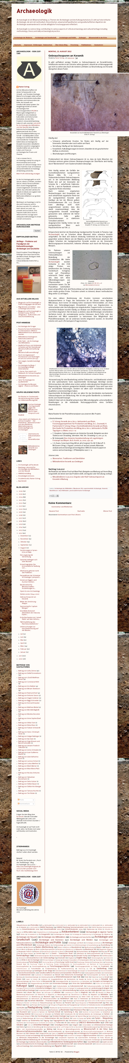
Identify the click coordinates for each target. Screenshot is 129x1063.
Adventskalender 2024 (74, 929)
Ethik (18, 960)
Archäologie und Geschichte (80, 937)
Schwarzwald (38, 1014)
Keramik (105, 488)
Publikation (83, 1005)
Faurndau (99, 960)
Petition (19, 1005)
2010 (20, 659)
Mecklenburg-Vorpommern (25, 994)
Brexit (61, 951)
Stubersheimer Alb (52, 1018)
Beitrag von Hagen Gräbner (28, 698)
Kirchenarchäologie (23, 981)
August (23, 548)
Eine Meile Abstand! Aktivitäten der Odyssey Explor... (30, 612)
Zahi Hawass (30, 1033)
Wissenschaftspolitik (55, 1031)
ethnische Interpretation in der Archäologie (36, 1037)
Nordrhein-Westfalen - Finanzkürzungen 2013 (45, 1001)
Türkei (58, 1023)
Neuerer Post (54, 511)
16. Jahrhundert (59, 925)
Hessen (57, 975)
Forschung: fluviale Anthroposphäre (57, 964)
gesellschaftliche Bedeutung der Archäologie (33, 1040)
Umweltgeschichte (61, 1025)
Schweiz (57, 1014)
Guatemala (38, 975)
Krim (47, 983)
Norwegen (70, 1001)
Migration (94, 994)
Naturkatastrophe (22, 998)
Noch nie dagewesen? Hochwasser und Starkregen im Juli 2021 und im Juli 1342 (29, 357)
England (71, 958)
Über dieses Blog (61, 45)
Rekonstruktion (89, 1008)
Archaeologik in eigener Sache (99, 932)
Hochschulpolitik (92, 975)
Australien (20, 947)
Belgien (108, 947)
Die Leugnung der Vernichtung (26, 556)
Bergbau (30, 949)
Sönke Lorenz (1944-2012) (29, 594)
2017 (20, 518)
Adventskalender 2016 (30, 929)
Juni (21, 637)
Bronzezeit (69, 951)
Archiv (23, 934)
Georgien (82, 971)
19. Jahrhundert (95, 925)
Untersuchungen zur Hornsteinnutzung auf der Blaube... (29, 628)
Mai (21, 640)
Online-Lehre (91, 1001)
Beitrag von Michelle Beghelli (28, 710)
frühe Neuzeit (105, 1037)
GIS (91, 968)
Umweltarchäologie (41, 1025)
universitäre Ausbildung (42, 1046)
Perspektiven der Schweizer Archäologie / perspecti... (30, 576)
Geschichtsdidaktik (107, 971)
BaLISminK (22, 481)
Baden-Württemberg (44, 947)
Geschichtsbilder (93, 971)
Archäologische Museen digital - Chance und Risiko (28, 385)
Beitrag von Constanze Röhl (28, 682)
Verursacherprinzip (50, 1027)
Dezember (24, 536)
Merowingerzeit (62, 994)
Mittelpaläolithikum (22, 996)
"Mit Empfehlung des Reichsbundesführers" (29, 623)
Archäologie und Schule (93, 943)
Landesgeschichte (82, 988)
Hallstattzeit (48, 975)
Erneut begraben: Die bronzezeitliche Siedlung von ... (30, 566)
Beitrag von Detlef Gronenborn (29, 673)
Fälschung (82, 968)
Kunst (107, 986)
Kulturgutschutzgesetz (43, 986)
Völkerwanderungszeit (90, 1027)
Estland (108, 958)
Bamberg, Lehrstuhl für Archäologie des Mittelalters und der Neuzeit (28, 469)
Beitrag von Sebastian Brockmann (26, 778)
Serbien (107, 1014)
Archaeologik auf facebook (28, 465)
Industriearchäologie (31, 977)
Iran (86, 977)
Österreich (70, 1046)
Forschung (74, 45)
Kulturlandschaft (76, 986)
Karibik (89, 979)
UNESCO (73, 1023)
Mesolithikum (75, 994)
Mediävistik (41, 994)
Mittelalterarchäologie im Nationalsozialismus (27, 337)
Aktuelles (108, 929)
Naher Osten (86, 996)
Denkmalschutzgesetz (42, 956)
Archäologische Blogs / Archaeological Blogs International (27, 367)
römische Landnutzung (103, 1044)
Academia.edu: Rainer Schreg (29, 478)
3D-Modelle (22, 927)
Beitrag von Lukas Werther (28, 763)
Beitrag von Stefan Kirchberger (29, 786)
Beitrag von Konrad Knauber (29, 703)
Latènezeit (56, 990)
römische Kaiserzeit (84, 1044)
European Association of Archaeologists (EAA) (78, 960)
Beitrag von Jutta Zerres (27, 671)
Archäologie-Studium (44, 945)
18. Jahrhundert (83, 925)
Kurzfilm (31, 988)
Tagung (46, 1020)
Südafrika (25, 1020)
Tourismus (20, 1023)
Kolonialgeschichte (62, 981)
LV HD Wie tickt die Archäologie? (65, 988)
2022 (20, 503)
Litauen (38, 992)
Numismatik (80, 1001)
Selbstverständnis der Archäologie (90, 1014)
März (22, 646)
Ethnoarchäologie (48, 960)
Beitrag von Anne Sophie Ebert (29, 718)
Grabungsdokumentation (93, 973)
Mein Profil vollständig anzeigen (28, 174)
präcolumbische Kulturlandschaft (60, 1044)
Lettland (108, 990)
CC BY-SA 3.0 (97, 283)
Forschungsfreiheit (23, 966)
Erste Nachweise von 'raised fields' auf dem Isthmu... (30, 618)
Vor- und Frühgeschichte (66, 1027)
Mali (93, 992)
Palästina (59, 1003)
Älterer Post (107, 511)
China (18, 953)
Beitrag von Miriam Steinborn (29, 689)
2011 (20, 656)
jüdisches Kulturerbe (76, 1040)
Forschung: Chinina (83, 962)
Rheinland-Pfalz (80, 1010)
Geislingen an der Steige (43, 971)
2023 (20, 500)
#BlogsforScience (22, 925)
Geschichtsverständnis (26, 973)
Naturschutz (35, 998)
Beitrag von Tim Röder (26, 793)
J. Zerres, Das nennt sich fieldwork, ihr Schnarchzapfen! (29, 372)
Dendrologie (107, 953)
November (24, 539)
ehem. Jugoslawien (106, 1035)
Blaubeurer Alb (78, 488)
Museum (47, 996)
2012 (20, 533)
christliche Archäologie (74, 1035)
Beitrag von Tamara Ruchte (28, 791)
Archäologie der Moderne (23, 37)
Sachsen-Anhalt (54, 1012)
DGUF (47, 953)
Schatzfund (106, 1012)
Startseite (17, 45)
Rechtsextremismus (66, 1008)
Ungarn (75, 1025)
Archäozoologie (58, 945)
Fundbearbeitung (50, 968)
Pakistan (26, 1003)
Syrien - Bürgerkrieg (103, 1018)
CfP (108, 951)
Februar (23, 649)
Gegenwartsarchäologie (24, 971)
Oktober (23, 542)
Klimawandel (47, 981)
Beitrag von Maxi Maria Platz (28, 768)
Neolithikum (54, 490)
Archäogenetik (44, 934)
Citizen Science (28, 953)
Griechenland (108, 973)
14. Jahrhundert (47, 925)
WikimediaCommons (92, 285)
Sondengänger (43, 1016)
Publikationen (86, 45)
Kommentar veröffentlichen (62, 507)
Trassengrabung (31, 1023)
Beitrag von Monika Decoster (29, 714)
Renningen (34, 1010)
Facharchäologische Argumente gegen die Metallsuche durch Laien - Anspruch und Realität (29, 410)
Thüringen (101, 1020)
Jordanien (44, 979)
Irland (94, 977)
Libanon (20, 992)
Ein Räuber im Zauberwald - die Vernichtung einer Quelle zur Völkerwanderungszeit (28, 398)
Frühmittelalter (36, 968)
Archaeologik (34, 11)
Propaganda (73, 1005)
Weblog (49, 1029)
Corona (39, 953)
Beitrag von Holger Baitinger (28, 736)
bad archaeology (34, 1035)
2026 (21, 491)
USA (107, 1023)
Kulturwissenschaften (94, 986)
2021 (20, 506)
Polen (27, 1005)
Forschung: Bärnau (48, 962)
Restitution (54, 1010)
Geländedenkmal (60, 971)
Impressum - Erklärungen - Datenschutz (38, 45)
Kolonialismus (75, 981)
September (24, 545)
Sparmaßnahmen (94, 1016)
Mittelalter (104, 994)
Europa (58, 960)
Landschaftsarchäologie (26, 990)
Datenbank (80, 953)
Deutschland (56, 956)
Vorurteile (78, 1027)
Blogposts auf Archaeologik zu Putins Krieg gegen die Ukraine (29, 303)
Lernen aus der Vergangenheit (90, 990)
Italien (19, 979)
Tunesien (50, 1023)
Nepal (75, 998)
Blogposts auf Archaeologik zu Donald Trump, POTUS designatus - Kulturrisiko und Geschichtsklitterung (29, 314)
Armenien (69, 945)
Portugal (53, 1005)
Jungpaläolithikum (57, 979)
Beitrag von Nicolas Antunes (29, 773)
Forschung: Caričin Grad (65, 962)
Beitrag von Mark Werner (27, 766)
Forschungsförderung (39, 966)
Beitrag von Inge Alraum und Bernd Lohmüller (29, 742)
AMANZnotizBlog (24, 473)
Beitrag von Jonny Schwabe (28, 750)
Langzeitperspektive (45, 990)
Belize (18, 949)
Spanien (72, 1016)
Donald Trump (82, 956)
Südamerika (35, 1020)
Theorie (92, 1020)
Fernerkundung (21, 962)
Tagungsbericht (59, 1020)
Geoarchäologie (72, 971)
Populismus (44, 1005)
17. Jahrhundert (70, 925)
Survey (81, 1018)
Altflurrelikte (28, 932)
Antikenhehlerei (70, 932)
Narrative (105, 996)
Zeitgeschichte (44, 1033)
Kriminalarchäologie (60, 983)
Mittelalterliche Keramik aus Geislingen (68, 462)
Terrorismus (73, 1020)
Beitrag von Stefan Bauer (27, 784)
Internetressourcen (64, 977)
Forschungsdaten (104, 964)
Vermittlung (37, 1027)
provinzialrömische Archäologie (79, 490)
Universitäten (86, 1025)
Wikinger (60, 1029)
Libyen (29, 992)
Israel (107, 977)
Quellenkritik (108, 1005)
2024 (21, 497)
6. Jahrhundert (33, 927)
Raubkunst (53, 1008)
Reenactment (78, 1008)
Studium (66, 1018)
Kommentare (24, 804)
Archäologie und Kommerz (51, 940)
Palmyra (34, 1003)
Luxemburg (68, 992)
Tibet (109, 1020)
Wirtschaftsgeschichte (73, 1029)
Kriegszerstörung (36, 983)
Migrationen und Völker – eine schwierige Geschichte (29, 308)
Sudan (75, 1018)
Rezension (65, 1010)
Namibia (96, 996)
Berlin (38, 949)
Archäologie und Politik (67, 37)
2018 (20, 515)
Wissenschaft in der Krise (98, 37)
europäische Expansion (66, 1037)
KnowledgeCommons (26, 476)
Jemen (35, 979)
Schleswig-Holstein (24, 1014)
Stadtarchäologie (28, 1018)
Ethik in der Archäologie (31, 960)
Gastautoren (98, 45)
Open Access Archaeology (30, 591)
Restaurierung (44, 1010)
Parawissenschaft (95, 1003)
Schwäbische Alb (70, 1014)
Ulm (29, 1025)
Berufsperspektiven (48, 949)
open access (107, 1042)
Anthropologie (54, 932)
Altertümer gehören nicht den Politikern (29, 571)
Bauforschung (89, 947)
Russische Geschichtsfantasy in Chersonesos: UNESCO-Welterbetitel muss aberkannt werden (29, 331)
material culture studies (38, 1042)
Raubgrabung (35, 1007)
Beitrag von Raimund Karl (27, 693)
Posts (21, 800)
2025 (20, 494)
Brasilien (55, 951)
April (22, 643)
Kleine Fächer (36, 981)
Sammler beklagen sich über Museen (28, 560)
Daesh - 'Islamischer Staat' (62, 953)
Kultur (98, 983)
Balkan (60, 947)
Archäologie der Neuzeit (27, 937)
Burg (102, 951)
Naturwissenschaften (50, 998)
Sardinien (86, 1012)
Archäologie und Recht (76, 943)
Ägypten (58, 1046)
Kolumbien (86, 981)
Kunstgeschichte (22, 988)
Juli (21, 634)
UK (65, 1023)
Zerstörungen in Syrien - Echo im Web (29, 551)
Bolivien (36, 951)
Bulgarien (94, 951)
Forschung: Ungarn (36, 964)
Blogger (76, 1052)
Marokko (100, 992)
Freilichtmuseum (22, 968)
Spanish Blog (82, 1016)
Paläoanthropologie (46, 1003)
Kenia (96, 979)
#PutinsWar (34, 925)
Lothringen (47, 992)
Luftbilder (57, 992)
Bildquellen (79, 949)
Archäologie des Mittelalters (63, 488)
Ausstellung (105, 945)
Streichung (39, 1018)
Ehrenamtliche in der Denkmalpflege (41, 958)
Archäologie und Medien (81, 940)
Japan (28, 979)
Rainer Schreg (24, 87)
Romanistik (92, 1010)
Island (100, 977)
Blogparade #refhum (25, 951)
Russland (23, 1012)
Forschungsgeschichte (59, 966)
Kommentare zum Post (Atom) (69, 515)
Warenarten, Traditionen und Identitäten (69, 459)
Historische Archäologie (74, 975)
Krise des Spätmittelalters (82, 983)
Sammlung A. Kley (71, 1012)
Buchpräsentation (82, 951)
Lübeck (76, 992)
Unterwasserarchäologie (103, 1025)
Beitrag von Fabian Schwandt (29, 728)
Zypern (54, 1033)
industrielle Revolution (60, 1040)
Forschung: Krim (97, 962)
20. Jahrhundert (107, 925)
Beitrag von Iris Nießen (26, 686)
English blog (82, 958)
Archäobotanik (32, 934)
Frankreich (105, 966)
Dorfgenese (95, 956)
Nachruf (58, 996)
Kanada (81, 979)
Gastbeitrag (102, 969)
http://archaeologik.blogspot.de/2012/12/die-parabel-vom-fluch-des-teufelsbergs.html (29, 869)
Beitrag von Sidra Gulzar (27, 781)
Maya (108, 992)
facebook (20, 816)
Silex (32, 1016)
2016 (20, 521)
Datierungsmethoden (94, 953)
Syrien (88, 1018)
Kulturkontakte (62, 986)
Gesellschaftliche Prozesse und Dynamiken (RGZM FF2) (60, 973)
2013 (20, 530)
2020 (21, 509)
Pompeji (34, 1005)
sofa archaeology (23, 1046)
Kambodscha (71, 979)
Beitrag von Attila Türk (26, 723)
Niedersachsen (96, 998)
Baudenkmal (76, 947)
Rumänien (101, 1010)
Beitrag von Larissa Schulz (28, 761)
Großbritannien (25, 975)
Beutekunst (69, 949)
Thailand (84, 1020)
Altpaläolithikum (42, 932)
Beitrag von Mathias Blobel (28, 707)
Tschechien (42, 1023)
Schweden (48, 1014)
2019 (20, 512)
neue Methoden (64, 490)
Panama (68, 1003)
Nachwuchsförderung (71, 996)
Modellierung (36, 996)
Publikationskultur (94, 1005)
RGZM (34, 111)
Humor (103, 975)
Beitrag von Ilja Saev (26, 739)
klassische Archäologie (92, 1040)
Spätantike (105, 1016)
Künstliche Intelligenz (44, 988)
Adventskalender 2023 (52, 929)
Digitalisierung (67, 956)
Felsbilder (107, 960)
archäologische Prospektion (87, 1033)
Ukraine (20, 1025)
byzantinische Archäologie (54, 1035)
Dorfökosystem (107, 956)
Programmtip (62, 1005)
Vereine (29, 1027)
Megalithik (51, 994)
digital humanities (90, 1035)
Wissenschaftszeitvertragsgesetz (93, 1031)
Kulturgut (82, 37)
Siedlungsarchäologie (23, 1016)
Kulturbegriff (106, 983)
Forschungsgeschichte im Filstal (86, 966)
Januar (23, 652)
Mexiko (85, 994)
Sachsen (42, 1012)
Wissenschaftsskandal (72, 1031)
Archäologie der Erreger (27, 326)
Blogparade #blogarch (106, 949)
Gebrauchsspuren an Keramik (28, 598)
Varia (22, 1027)
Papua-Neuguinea (80, 1003)
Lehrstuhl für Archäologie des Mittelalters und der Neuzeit (28, 125)
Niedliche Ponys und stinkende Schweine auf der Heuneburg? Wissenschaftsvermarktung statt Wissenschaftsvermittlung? (29, 349)
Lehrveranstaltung (69, 990)
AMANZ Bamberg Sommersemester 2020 (72, 927)
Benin (24, 949)
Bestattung (60, 949)
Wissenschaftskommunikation (29, 1031)
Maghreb (84, 992)
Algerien (19, 932)
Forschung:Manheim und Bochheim (84, 964)
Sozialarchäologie (59, 1016)
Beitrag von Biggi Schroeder (28, 700)
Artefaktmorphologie (80, 945)
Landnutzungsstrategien (100, 988)
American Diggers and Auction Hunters (28, 581)
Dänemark (22, 958)
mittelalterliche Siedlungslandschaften (66, 1042)
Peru (107, 1003)
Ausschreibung (93, 945)
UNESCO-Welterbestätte (89, 1023)
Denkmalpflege (23, 956)
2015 (20, 524)
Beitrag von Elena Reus (26, 725)
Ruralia (110, 1010)
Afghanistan (91, 929)
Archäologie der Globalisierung (81, 934)
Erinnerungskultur (97, 958)
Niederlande (84, 998)
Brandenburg (46, 951)
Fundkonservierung (67, 968)
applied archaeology (65, 1033)
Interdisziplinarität (47, 977)
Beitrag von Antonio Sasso (28, 695)
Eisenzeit (61, 958)
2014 (20, 527)
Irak (78, 977)
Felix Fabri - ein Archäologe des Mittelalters (28, 342)
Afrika (100, 929)
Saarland (34, 1012)
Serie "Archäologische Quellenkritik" (26, 381)
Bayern (99, 947)
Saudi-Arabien (95, 1012)
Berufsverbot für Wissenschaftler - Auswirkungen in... (27, 586)
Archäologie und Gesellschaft (45, 37)
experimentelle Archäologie (92, 488)
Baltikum (67, 947)
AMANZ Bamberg (46, 927)
